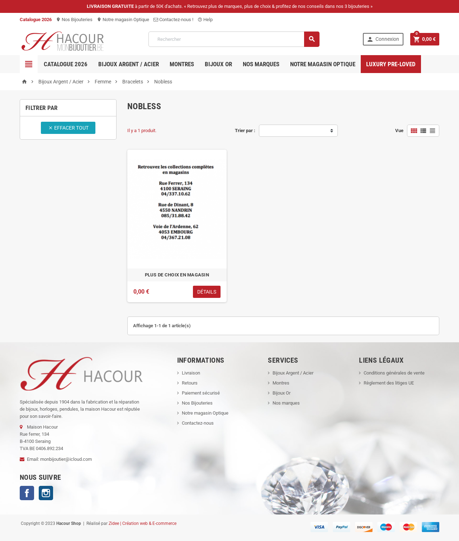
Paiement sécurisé (201, 393)
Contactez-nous (198, 423)
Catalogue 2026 (65, 64)
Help (205, 19)
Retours (190, 383)
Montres (182, 64)
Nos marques (261, 64)
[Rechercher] (234, 39)
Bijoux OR (218, 64)
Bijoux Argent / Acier (128, 64)
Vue (399, 130)
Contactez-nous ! (173, 19)
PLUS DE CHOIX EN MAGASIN (177, 274)
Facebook (27, 493)
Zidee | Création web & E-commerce (142, 523)
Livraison (191, 373)
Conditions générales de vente (394, 373)
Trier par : (245, 130)
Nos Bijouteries (74, 19)
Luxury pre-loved (391, 64)
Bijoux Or (281, 393)
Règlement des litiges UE (389, 383)
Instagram (46, 493)
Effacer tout (68, 128)
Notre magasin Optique (123, 19)
